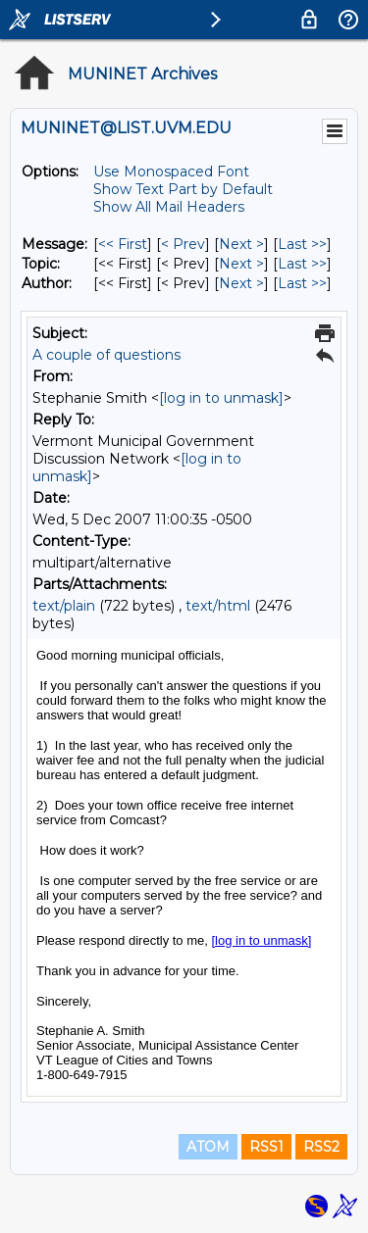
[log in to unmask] (221, 398)
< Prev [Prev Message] (183, 244)
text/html (217, 606)
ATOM (208, 1147)
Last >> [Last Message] (302, 244)
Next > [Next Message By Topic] (241, 263)
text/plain (63, 606)
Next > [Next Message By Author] (241, 283)
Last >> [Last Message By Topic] (302, 263)
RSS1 (266, 1147)
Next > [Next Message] (241, 244)
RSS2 (321, 1147)
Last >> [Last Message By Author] (302, 283)
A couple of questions (106, 355)
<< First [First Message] (122, 244)
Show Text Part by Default (183, 189)
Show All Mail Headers (168, 207)
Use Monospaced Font (171, 171)
